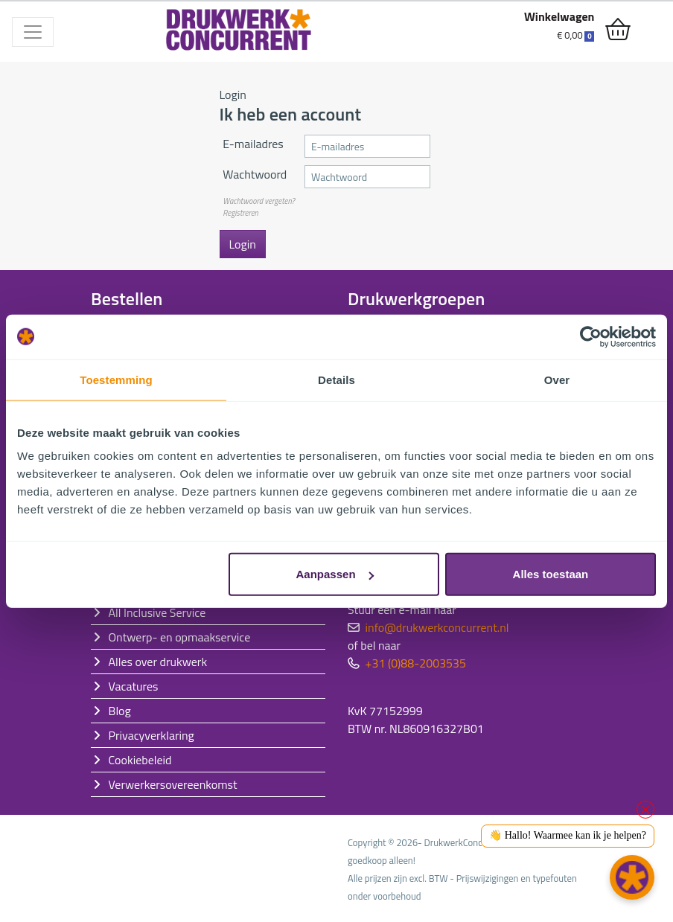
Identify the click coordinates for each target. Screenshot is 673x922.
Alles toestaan (551, 574)
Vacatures (134, 686)
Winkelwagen (559, 16)
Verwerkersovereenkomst (173, 784)
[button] (632, 877)
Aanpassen (335, 574)
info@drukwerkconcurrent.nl (437, 627)
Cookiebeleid (140, 760)
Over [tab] (557, 379)
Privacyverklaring (151, 735)
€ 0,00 (575, 35)
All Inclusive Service (157, 612)
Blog (120, 711)
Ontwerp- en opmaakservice (180, 637)
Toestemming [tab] (116, 379)
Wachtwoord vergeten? (259, 201)
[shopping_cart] (618, 30)
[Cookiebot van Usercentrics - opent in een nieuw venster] (591, 336)
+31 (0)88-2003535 (416, 663)
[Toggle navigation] (33, 32)
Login (242, 244)
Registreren (240, 213)
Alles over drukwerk (158, 661)
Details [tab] (336, 379)
